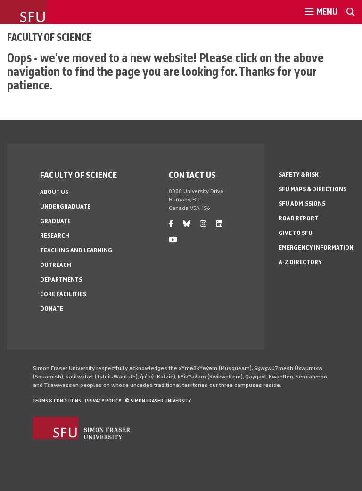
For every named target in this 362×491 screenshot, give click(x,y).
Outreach (55, 265)
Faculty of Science (49, 37)
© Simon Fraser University (158, 400)
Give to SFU (296, 233)
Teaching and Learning (76, 250)
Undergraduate (65, 206)
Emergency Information (316, 247)
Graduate (55, 221)
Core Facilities (63, 294)
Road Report (298, 218)
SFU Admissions (302, 204)
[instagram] (203, 223)
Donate (51, 309)
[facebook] (171, 223)
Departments (61, 279)
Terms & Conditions (57, 400)
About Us (54, 192)
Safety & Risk (299, 174)
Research (54, 236)
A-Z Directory (300, 262)
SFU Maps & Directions (312, 189)
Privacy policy (103, 400)
